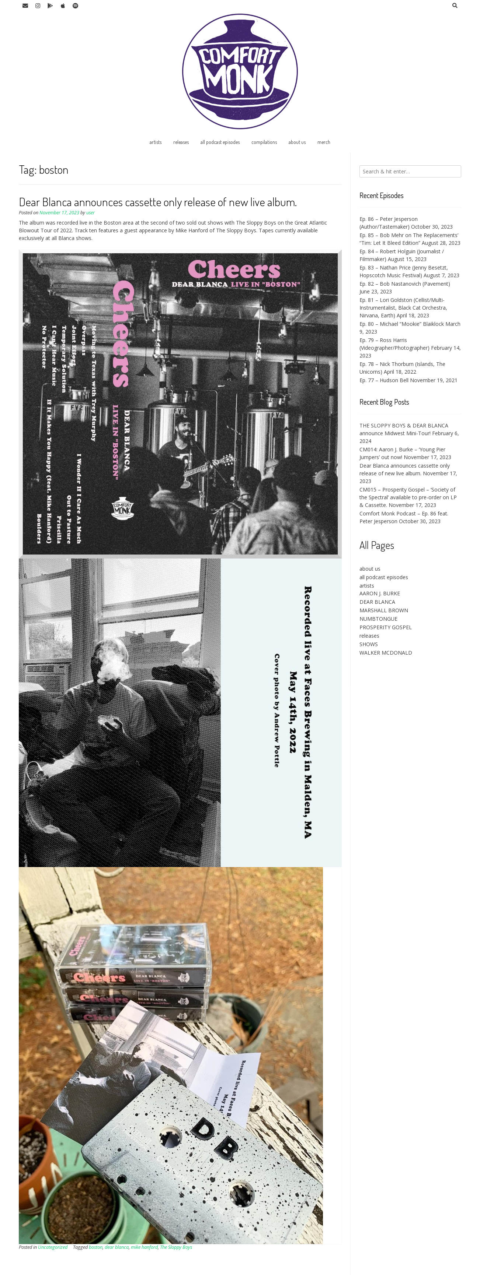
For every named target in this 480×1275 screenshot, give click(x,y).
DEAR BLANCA (377, 601)
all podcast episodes (220, 142)
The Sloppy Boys (176, 1247)
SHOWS (368, 644)
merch (323, 142)
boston (95, 1247)
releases (181, 142)
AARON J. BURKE (379, 593)
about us (297, 142)
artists (155, 142)
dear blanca (117, 1247)
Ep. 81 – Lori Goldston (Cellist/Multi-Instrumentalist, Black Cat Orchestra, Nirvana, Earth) (403, 307)
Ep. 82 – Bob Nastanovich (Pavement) (404, 283)
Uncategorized (52, 1247)
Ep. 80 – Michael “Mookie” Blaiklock (401, 323)
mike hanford (144, 1247)
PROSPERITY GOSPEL (385, 627)
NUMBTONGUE (378, 618)
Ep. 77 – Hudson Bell (383, 380)
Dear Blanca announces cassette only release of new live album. (158, 201)
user (90, 212)
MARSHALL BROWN (383, 610)
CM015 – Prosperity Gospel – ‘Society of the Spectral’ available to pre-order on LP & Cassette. (408, 497)
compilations (264, 142)
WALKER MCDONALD (385, 652)
